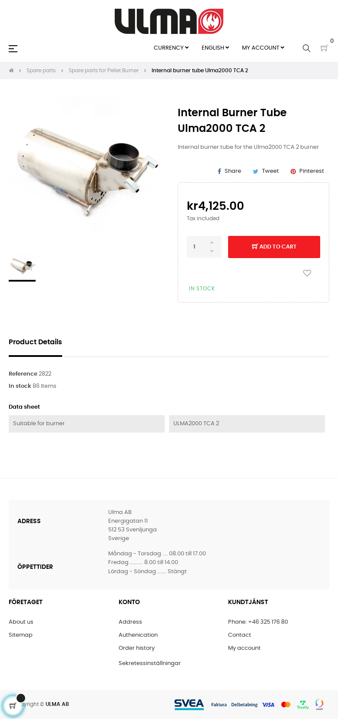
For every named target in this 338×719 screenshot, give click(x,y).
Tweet (270, 171)
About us (21, 622)
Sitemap (21, 635)
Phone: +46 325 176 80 (258, 622)
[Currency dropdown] (171, 48)
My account (244, 648)
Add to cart (274, 247)
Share (233, 171)
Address (130, 622)
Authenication (138, 635)
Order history (137, 648)
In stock (20, 386)
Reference (23, 374)
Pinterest (311, 171)
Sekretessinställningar (150, 663)
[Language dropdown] (215, 48)
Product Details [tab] (35, 342)
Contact (239, 635)
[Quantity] (204, 247)
